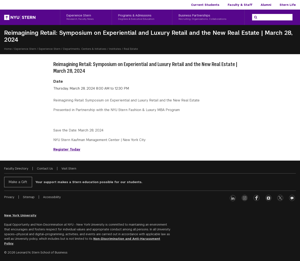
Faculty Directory (16, 168)
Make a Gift (18, 182)
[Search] (255, 17)
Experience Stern (25, 49)
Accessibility (52, 197)
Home (8, 49)
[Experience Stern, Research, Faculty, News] (86, 17)
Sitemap (29, 197)
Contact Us (45, 168)
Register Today (66, 149)
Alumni (266, 5)
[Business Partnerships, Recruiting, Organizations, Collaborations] (208, 17)
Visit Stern (68, 168)
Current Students (205, 5)
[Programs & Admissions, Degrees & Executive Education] (142, 17)
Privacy (9, 197)
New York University (20, 215)
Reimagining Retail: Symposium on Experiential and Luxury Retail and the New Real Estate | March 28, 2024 (148, 36)
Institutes (115, 49)
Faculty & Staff (240, 5)
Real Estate (131, 49)
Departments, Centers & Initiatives (84, 49)
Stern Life (288, 5)
